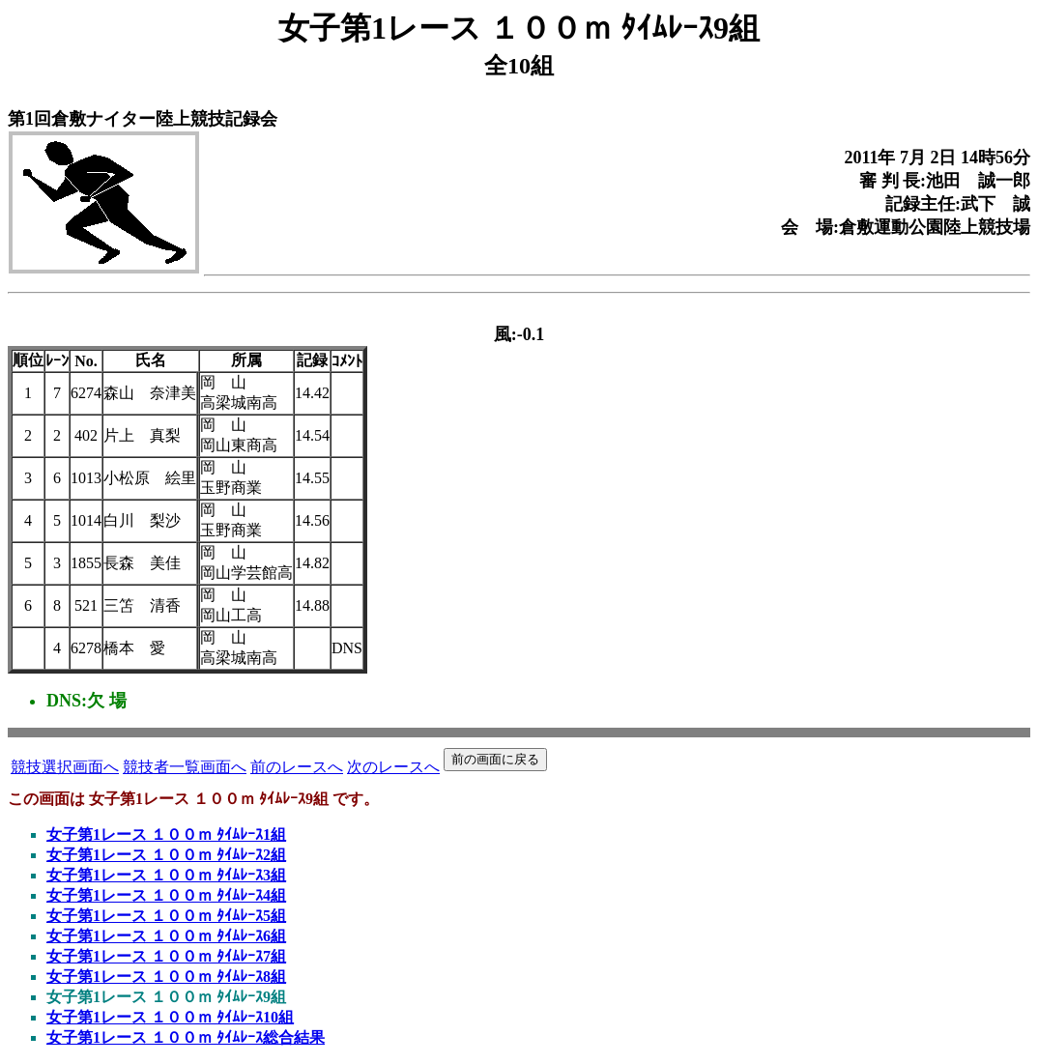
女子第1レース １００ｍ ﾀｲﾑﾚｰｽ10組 (170, 1017)
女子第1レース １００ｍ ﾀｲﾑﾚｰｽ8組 (166, 976)
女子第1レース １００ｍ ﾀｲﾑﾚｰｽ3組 (166, 875)
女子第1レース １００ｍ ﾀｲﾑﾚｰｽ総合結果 (185, 1037)
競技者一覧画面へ (184, 767)
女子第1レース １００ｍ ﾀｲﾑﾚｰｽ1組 (166, 834)
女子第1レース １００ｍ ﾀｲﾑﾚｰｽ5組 (166, 915)
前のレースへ (296, 767)
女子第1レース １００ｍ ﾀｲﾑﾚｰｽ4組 (166, 895)
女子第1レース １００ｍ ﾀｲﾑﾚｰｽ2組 (166, 855)
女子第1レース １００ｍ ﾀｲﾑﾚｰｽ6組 (166, 936)
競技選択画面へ (65, 767)
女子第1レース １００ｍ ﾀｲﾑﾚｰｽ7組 (166, 956)
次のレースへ (393, 767)
